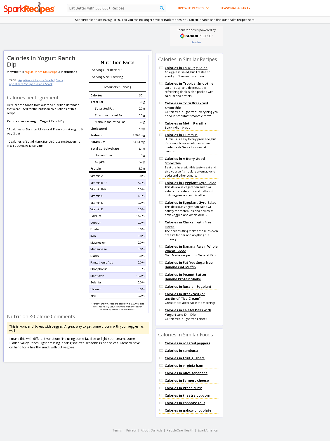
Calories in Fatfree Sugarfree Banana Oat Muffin (189, 264)
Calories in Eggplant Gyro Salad (190, 182)
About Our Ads (151, 430)
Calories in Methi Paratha (185, 123)
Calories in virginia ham (184, 365)
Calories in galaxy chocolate (188, 410)
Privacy (131, 430)
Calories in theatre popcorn (187, 395)
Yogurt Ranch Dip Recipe (41, 72)
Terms (117, 430)
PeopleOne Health (180, 430)
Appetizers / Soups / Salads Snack (30, 84)
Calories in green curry (183, 388)
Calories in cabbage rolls (185, 402)
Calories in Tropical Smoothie (189, 83)
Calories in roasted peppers (187, 343)
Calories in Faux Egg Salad (186, 67)
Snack (59, 80)
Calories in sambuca (181, 350)
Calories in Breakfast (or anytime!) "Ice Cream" (185, 296)
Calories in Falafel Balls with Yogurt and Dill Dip (188, 312)
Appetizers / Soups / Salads (36, 80)
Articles (196, 42)
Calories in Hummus (181, 134)
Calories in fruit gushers (185, 358)
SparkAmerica (208, 430)
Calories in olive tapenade (186, 373)
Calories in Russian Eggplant (188, 286)
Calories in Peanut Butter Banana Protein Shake (185, 276)
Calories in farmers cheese (187, 380)
